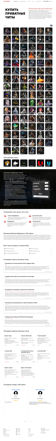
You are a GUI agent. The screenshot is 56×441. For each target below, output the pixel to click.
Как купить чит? (32, 253)
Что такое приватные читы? (10, 250)
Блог (29, 1)
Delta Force (30, 435)
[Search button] (51, 25)
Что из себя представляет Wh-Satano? (11, 253)
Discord (18, 430)
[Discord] (44, 1)
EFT (29, 433)
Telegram (18, 431)
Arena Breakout (31, 434)
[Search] (27, 25)
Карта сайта (6, 434)
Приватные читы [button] (23, 1)
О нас (33, 1)
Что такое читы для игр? (9, 248)
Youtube (18, 434)
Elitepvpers (44, 432)
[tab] (24, 421)
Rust (29, 430)
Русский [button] (49, 1)
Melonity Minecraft (16, 389)
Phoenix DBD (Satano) (40, 389)
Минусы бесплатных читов (34, 250)
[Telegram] (46, 1)
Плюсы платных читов (33, 248)
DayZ (29, 431)
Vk (17, 433)
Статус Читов (38, 1)
